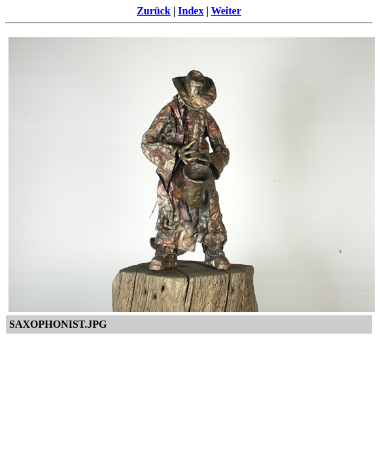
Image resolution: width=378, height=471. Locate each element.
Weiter (226, 10)
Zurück (154, 10)
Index (190, 10)
